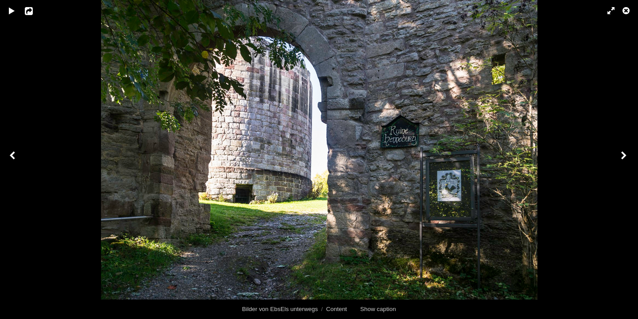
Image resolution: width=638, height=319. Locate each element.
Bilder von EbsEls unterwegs (280, 309)
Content (336, 309)
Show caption (378, 309)
